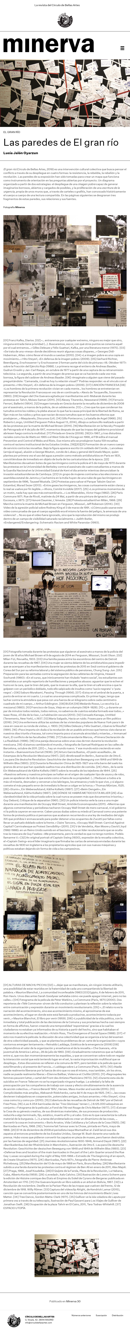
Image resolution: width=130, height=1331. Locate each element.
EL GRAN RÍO (11, 132)
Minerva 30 (73, 1301)
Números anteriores (81, 1315)
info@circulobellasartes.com (38, 1322)
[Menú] (122, 48)
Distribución (117, 1315)
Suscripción (101, 1315)
